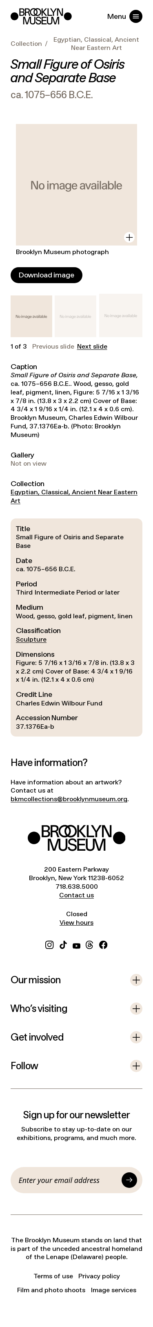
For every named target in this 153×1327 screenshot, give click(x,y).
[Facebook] (103, 944)
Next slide (92, 346)
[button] (31, 316)
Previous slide (53, 346)
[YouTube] (76, 944)
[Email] (69, 1180)
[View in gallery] (129, 237)
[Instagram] (49, 944)
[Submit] (129, 1180)
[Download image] (46, 275)
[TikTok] (63, 944)
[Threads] (90, 944)
